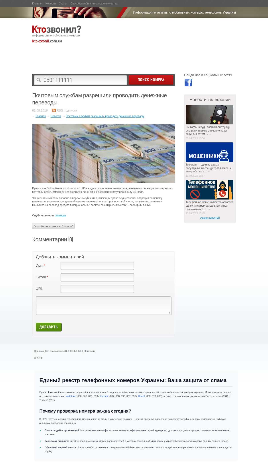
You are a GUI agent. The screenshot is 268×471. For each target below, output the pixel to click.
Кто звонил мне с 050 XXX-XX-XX (64, 351)
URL (39, 289)
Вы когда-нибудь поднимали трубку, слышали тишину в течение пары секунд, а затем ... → (208, 131)
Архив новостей (210, 217)
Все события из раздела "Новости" (53, 226)
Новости (50, 3)
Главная (37, 3)
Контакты (90, 351)
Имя (40, 265)
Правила (39, 351)
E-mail (42, 277)
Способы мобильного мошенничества (94, 3)
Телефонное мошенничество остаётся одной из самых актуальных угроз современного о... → (209, 206)
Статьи (63, 3)
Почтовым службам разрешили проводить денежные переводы (105, 116)
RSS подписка (67, 110)
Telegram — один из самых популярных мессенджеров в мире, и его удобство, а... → (209, 168)
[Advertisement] (113, 55)
